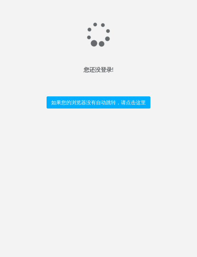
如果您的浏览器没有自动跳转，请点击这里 (98, 102)
